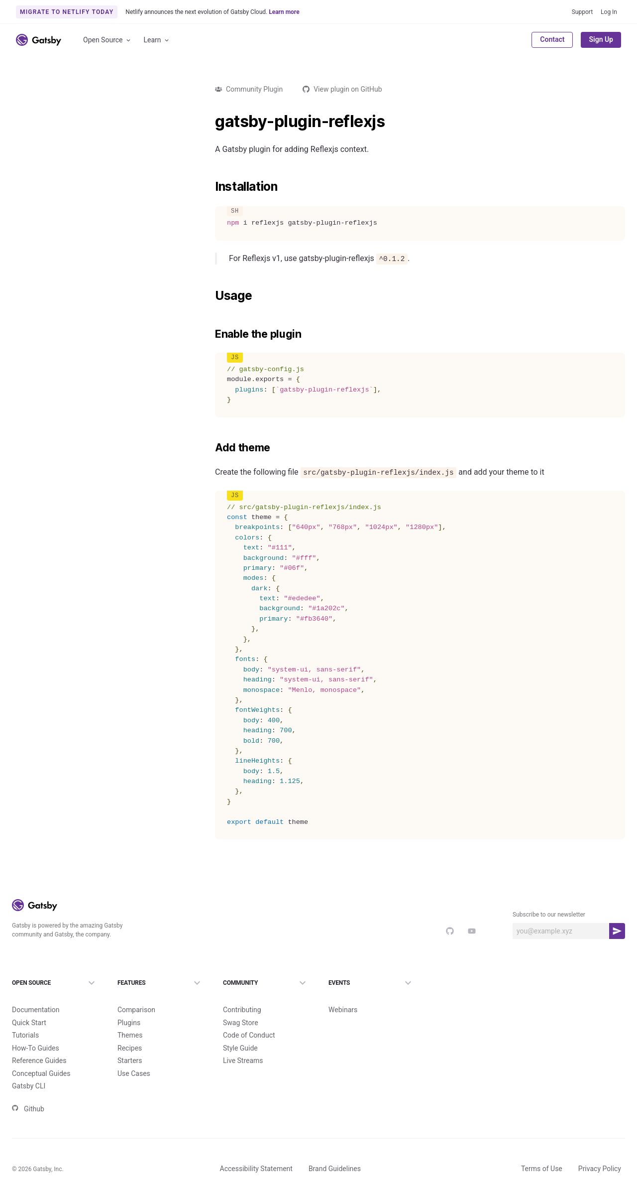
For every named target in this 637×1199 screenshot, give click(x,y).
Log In (609, 11)
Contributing (242, 1010)
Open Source (107, 40)
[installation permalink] (210, 186)
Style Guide (240, 1048)
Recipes (129, 1048)
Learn (157, 40)
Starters (129, 1061)
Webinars (342, 1010)
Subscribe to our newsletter (549, 914)
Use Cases (133, 1073)
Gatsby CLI (28, 1086)
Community (266, 983)
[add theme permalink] (210, 447)
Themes (129, 1035)
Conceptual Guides (41, 1073)
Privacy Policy (599, 1169)
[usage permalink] (210, 295)
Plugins (128, 1023)
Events (371, 983)
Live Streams (243, 1061)
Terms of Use (541, 1169)
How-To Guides (35, 1048)
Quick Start (29, 1023)
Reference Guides (39, 1061)
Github (28, 1109)
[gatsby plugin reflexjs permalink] (210, 122)
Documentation (36, 1010)
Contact (552, 39)
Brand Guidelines (335, 1169)
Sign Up (601, 39)
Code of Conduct (249, 1035)
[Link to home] (38, 40)
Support (582, 11)
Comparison (136, 1010)
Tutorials (25, 1035)
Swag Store (240, 1023)
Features (160, 983)
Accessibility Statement (256, 1169)
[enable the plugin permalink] (210, 334)
